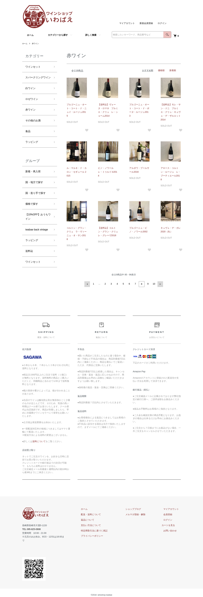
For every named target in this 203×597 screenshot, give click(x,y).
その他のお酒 (34, 128)
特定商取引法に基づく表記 (103, 530)
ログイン (162, 23)
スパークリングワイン (36, 81)
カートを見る (172, 524)
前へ (87, 283)
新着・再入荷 (34, 181)
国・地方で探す (35, 193)
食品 (28, 140)
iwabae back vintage (33, 246)
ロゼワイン (32, 106)
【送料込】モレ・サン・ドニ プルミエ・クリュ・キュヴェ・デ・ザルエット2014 (171, 112)
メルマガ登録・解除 (141, 514)
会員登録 (169, 514)
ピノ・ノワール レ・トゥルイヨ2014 (107, 172)
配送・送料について (100, 514)
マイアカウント (127, 23)
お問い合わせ (172, 530)
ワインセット (34, 67)
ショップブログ (139, 508)
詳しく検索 (90, 35)
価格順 (161, 70)
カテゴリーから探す (58, 35)
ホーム (30, 35)
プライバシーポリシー (101, 535)
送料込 (29, 271)
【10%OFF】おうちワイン (36, 230)
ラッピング (32, 151)
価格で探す (32, 215)
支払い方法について (100, 524)
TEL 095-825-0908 (31, 528)
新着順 (172, 70)
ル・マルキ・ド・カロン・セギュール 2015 (77, 172)
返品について (96, 519)
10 (153, 284)
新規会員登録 (146, 23)
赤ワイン (36, 43)
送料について (39, 441)
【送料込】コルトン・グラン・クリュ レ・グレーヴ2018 (109, 232)
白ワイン (31, 94)
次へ (159, 283)
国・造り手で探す (36, 204)
